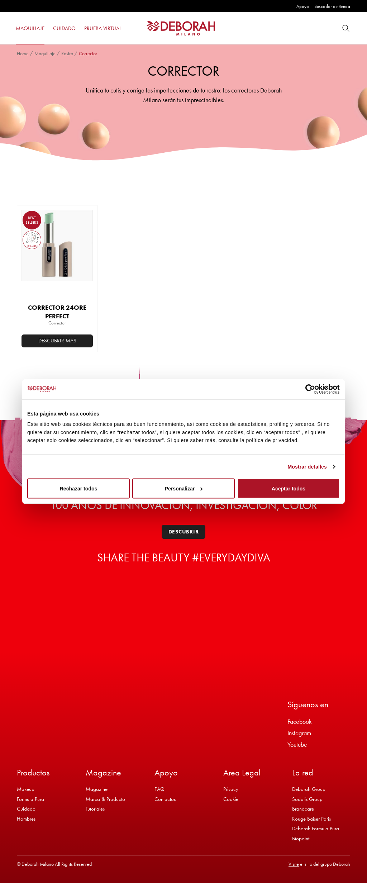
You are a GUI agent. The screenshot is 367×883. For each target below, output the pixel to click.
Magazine (97, 789)
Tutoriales (95, 808)
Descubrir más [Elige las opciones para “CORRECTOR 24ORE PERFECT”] (57, 340)
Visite (294, 864)
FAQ (159, 789)
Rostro (67, 53)
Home (23, 53)
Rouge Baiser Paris (311, 818)
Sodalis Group (307, 799)
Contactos (165, 799)
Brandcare (303, 808)
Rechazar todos (78, 489)
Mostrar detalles (307, 467)
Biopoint (300, 838)
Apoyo (302, 6)
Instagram (299, 733)
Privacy (230, 789)
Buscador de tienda (332, 6)
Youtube (297, 744)
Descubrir (183, 531)
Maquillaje (45, 53)
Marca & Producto (105, 799)
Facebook (299, 721)
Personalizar (184, 489)
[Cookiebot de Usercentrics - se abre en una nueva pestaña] (308, 389)
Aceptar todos (288, 489)
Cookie (230, 799)
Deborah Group (308, 789)
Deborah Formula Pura (315, 828)
